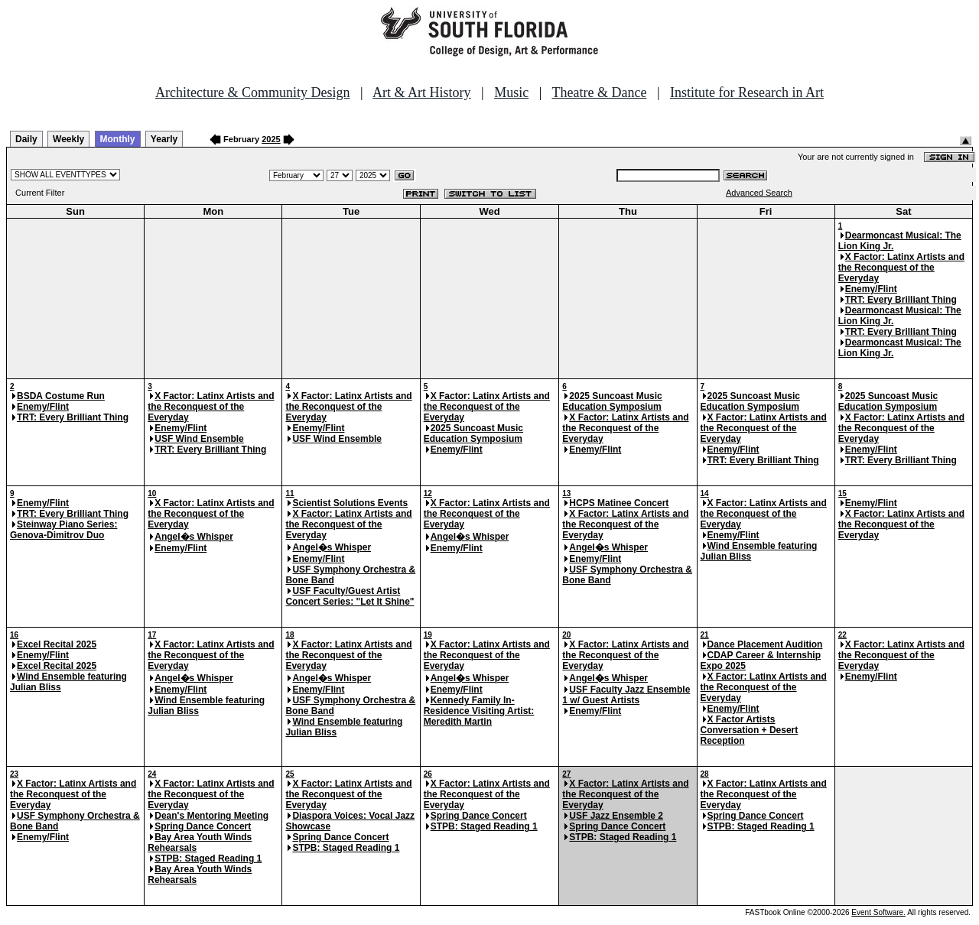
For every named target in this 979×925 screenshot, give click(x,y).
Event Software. (878, 912)
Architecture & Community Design (252, 92)
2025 (271, 139)
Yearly (164, 139)
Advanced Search (759, 192)
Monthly (117, 139)
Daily (26, 139)
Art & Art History (421, 92)
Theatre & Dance (598, 92)
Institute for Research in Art (747, 92)
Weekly (68, 139)
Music (511, 92)
